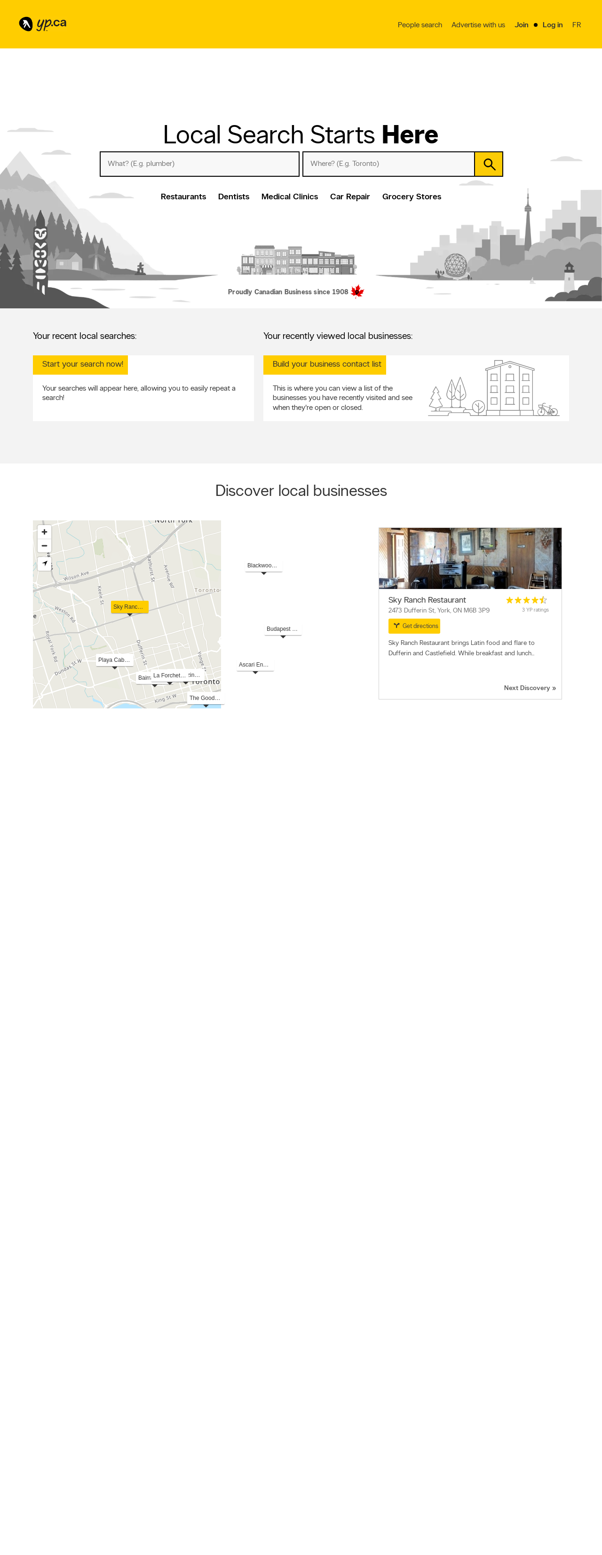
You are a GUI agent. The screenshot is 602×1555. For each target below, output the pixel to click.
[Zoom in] (44, 532)
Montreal (71, 1483)
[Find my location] (44, 564)
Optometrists (48, 1169)
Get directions (415, 625)
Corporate (233, 1441)
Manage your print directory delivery (433, 1468)
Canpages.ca (504, 1425)
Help (226, 1465)
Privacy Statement (243, 1449)
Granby (443, 1326)
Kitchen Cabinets (186, 1245)
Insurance (312, 1179)
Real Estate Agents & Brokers (201, 1236)
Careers (230, 1425)
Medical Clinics (289, 197)
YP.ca (138, 1520)
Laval (307, 1279)
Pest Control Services (192, 1217)
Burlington (447, 1345)
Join (522, 26)
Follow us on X (417, 1425)
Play (348, 1466)
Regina (175, 1316)
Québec (444, 1269)
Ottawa (310, 1269)
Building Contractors (325, 1236)
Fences (443, 1217)
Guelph (175, 1355)
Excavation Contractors (329, 1151)
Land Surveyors (185, 1226)
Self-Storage (316, 1207)
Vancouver (45, 1288)
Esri (415, 703)
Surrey (309, 1288)
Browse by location (333, 1425)
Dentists (233, 197)
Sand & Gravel (318, 1226)
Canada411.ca (505, 1417)
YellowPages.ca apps (424, 1417)
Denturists (44, 1160)
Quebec (42, 1493)
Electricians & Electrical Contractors (476, 1141)
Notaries (445, 1188)
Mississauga (449, 1288)
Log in (553, 26)
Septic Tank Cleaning (57, 1207)
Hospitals (79, 1428)
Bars (82, 1418)
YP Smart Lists (327, 1457)
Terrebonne (46, 1355)
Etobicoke (45, 1326)
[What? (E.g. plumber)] (200, 164)
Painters (42, 1217)
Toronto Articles (329, 1449)
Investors (232, 1433)
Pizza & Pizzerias (454, 1198)
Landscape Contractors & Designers (210, 1160)
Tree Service (47, 1179)
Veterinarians (182, 1169)
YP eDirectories (418, 1449)
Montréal (177, 1269)
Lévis (39, 1316)
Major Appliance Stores (463, 1245)
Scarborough (182, 1307)
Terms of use (236, 1457)
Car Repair (350, 197)
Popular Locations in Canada (72, 1260)
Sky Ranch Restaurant (427, 600)
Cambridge (314, 1336)
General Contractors (325, 1160)
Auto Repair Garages (191, 1151)
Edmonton (179, 1279)
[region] (301, 614)
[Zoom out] (44, 545)
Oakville (310, 1345)
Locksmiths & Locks (459, 1226)
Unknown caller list (422, 1457)
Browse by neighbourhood (342, 1433)
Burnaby (177, 1336)
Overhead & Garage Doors (332, 1245)
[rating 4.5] (526, 600)
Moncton (446, 1355)
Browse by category (334, 1417)
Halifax (309, 1298)
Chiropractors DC (54, 1198)
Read (100, 1011)
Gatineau (43, 1298)
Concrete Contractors (327, 1188)
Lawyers (177, 1141)
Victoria (444, 1316)
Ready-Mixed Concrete (60, 1226)
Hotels (58, 1428)
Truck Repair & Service (194, 1207)
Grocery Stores (411, 197)
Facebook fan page (423, 1433)
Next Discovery (527, 688)
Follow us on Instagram (427, 1441)
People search (420, 26)
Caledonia (44, 1345)
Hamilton (311, 1326)
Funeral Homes (50, 1188)
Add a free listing (152, 1425)
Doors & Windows (323, 1217)
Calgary (42, 1279)
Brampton (179, 1288)
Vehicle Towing (452, 1160)
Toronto (42, 1269)
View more (56, 1078)
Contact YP (234, 1417)
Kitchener (178, 1326)
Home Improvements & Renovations (210, 1179)
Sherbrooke (315, 1307)
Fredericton (180, 1345)
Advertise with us (478, 26)
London (176, 1298)
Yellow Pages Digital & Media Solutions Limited (315, 1520)
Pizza (69, 1418)
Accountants (450, 1207)
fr (577, 26)
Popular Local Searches (65, 1131)
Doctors (59, 1437)
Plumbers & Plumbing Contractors (341, 1141)
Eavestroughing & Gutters (63, 1236)
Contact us (554, 1378)
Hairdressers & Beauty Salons (335, 1198)
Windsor (43, 1336)
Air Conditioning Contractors (469, 1179)
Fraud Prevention (152, 1433)
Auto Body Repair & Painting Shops (209, 1188)
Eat (314, 1466)
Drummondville (453, 1336)
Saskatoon (447, 1307)
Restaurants (183, 197)
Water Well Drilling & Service (66, 1245)
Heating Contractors (459, 1151)
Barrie (308, 1355)
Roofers (42, 1151)
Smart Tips (323, 1441)
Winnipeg (446, 1279)
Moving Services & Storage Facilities (209, 1198)
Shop (330, 1466)
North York (313, 1316)
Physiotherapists (454, 1236)
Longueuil (44, 1307)
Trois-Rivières (450, 1298)
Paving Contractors (458, 1169)
